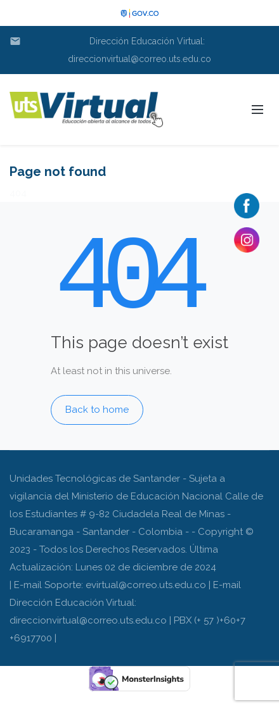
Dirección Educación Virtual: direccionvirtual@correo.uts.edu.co (110, 48)
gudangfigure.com (42, 700)
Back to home (97, 409)
